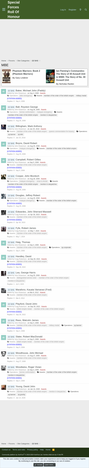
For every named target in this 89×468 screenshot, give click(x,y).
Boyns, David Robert (26, 143)
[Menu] (4, 9)
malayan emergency (44, 112)
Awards (43, 93)
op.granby (21, 395)
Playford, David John (26, 304)
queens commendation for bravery (61, 131)
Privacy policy (32, 450)
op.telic (20, 134)
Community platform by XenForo (22, 454)
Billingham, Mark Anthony (29, 126)
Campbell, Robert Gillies (28, 159)
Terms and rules (18, 450)
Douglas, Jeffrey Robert (28, 195)
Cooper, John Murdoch (27, 176)
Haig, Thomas (23, 242)
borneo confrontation (27, 112)
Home (48, 450)
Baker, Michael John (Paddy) (30, 90)
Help (42, 450)
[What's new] (80, 9)
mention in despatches (48, 115)
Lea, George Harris (26, 272)
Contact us (6, 450)
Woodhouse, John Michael (29, 353)
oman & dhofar (42, 181)
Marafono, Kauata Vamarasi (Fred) (33, 289)
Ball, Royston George (27, 107)
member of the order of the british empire (59, 96)
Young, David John (25, 386)
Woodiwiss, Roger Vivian (28, 367)
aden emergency (26, 96)
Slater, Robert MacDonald (29, 336)
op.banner (11, 134)
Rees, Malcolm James (27, 320)
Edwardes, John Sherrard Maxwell (33, 211)
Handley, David (23, 256)
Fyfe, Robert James (26, 228)
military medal (81, 96)
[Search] (85, 9)
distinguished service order (26, 278)
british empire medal (24, 309)
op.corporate (66, 247)
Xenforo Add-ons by (53, 454)
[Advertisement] (45, 39)
